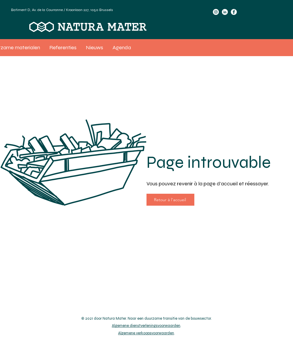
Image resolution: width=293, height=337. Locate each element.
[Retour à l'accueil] (170, 200)
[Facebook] (234, 12)
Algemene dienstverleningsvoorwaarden (146, 325)
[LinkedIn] (225, 12)
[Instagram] (216, 12)
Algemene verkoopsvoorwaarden (146, 333)
